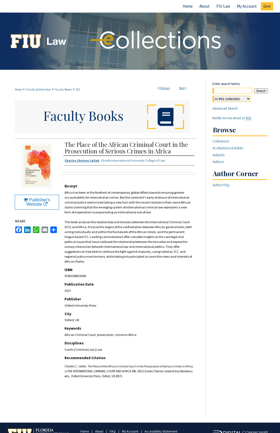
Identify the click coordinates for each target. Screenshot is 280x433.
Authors (218, 161)
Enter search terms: (226, 84)
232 (77, 89)
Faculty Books (63, 89)
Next (182, 88)
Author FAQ (220, 185)
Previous (164, 88)
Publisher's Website (37, 202)
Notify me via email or (231, 118)
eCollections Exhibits (227, 148)
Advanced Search (225, 108)
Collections (220, 141)
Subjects (218, 155)
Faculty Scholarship (38, 89)
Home (18, 89)
